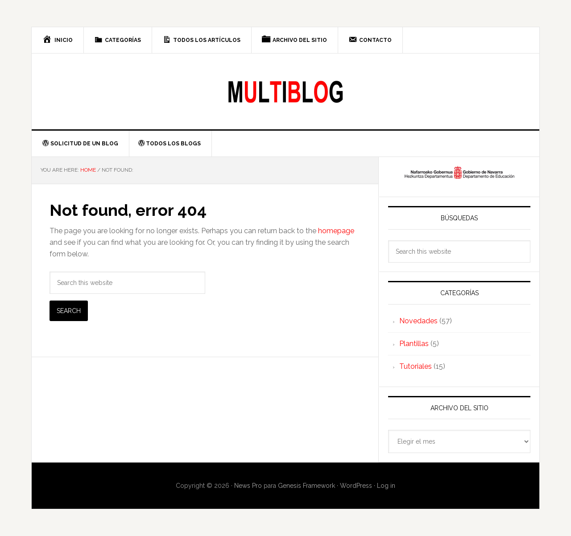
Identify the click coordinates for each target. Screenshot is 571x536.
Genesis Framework (306, 485)
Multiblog (285, 91)
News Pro (248, 485)
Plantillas (414, 343)
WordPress (356, 485)
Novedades (418, 321)
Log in (386, 485)
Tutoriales (415, 366)
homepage (336, 231)
